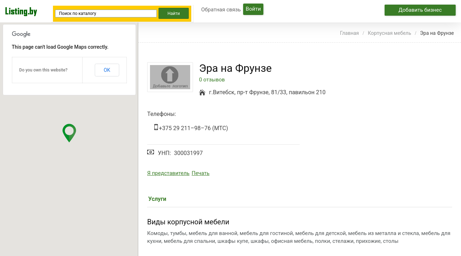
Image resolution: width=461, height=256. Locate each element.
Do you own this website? (43, 70)
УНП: (164, 153)
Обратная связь (221, 9)
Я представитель (168, 173)
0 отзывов (212, 79)
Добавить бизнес (420, 10)
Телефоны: (161, 114)
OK (107, 70)
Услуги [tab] (157, 199)
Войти (253, 9)
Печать (200, 173)
